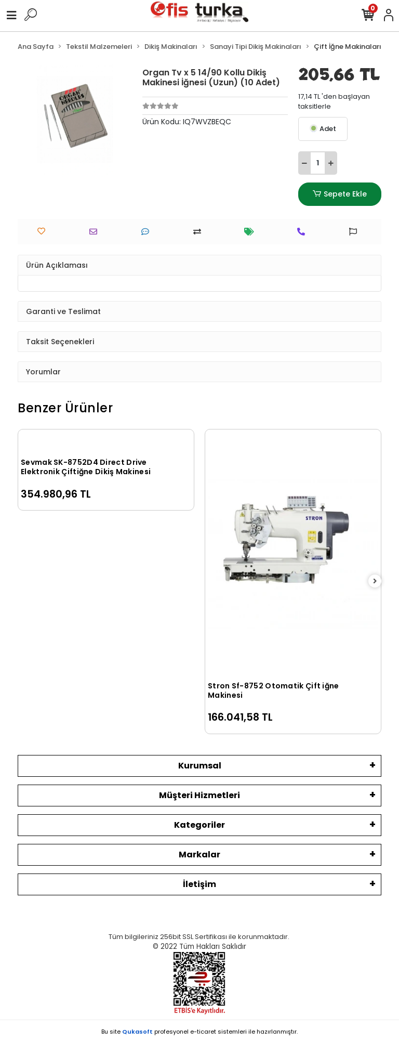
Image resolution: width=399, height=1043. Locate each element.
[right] (375, 581)
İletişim (199, 884)
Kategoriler (199, 825)
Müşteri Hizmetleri (199, 795)
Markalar (199, 855)
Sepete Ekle (340, 194)
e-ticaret (203, 1031)
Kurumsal (199, 766)
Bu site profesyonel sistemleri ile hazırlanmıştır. (199, 1031)
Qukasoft (137, 1031)
